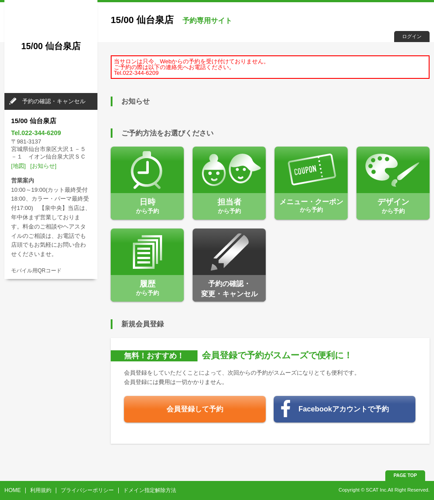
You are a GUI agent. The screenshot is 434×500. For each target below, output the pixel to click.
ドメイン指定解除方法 (149, 490)
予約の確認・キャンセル (53, 101)
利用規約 (40, 490)
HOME (12, 490)
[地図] (18, 166)
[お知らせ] (43, 166)
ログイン (412, 36)
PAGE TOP (405, 475)
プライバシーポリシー (87, 490)
